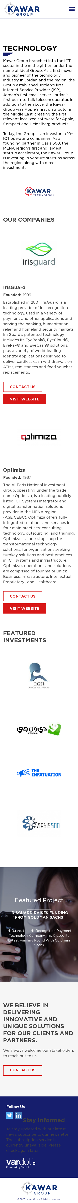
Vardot (25, 1167)
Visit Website (24, 399)
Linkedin (18, 1115)
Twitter (9, 1115)
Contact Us (23, 1070)
